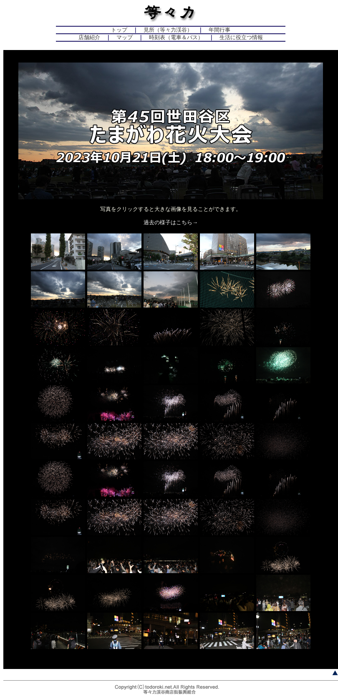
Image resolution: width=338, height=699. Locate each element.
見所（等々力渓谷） (168, 30)
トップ (119, 30)
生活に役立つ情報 (241, 37)
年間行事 (219, 30)
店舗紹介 (89, 37)
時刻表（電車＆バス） (176, 37)
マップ (124, 37)
